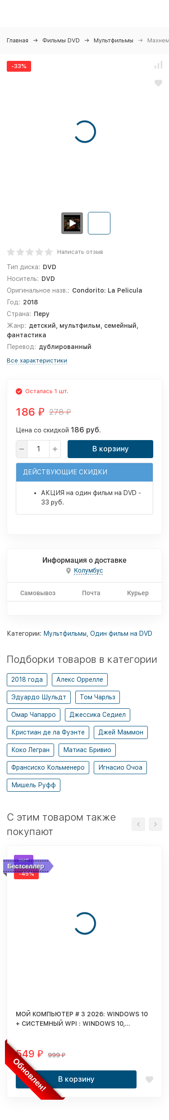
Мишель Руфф (33, 785)
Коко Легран (30, 749)
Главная (17, 40)
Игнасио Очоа (120, 767)
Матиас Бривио (87, 749)
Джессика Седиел (97, 714)
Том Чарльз (97, 697)
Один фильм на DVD (121, 633)
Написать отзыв (80, 251)
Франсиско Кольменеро (48, 767)
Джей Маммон (120, 732)
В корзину (110, 449)
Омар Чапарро (33, 714)
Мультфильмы (113, 40)
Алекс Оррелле (79, 679)
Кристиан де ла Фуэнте (48, 732)
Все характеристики (37, 360)
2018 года (27, 679)
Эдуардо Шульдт (38, 697)
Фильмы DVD (61, 40)
